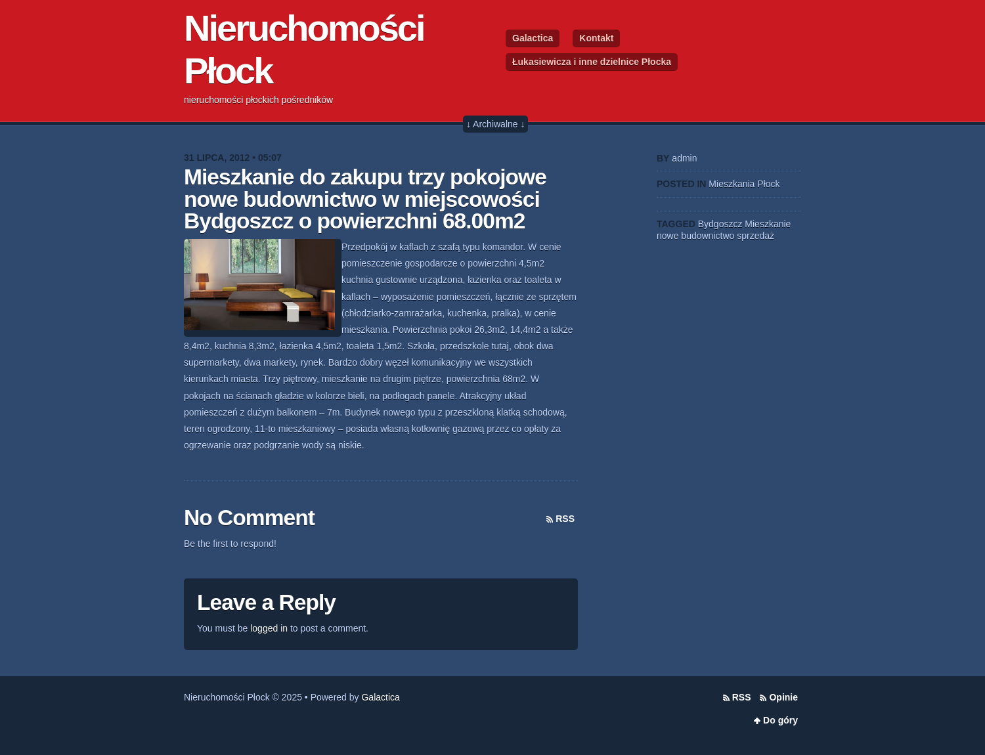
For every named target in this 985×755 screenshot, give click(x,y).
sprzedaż (755, 235)
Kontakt (596, 38)
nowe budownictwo (695, 235)
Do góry (780, 720)
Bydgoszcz (720, 224)
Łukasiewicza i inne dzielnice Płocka (591, 61)
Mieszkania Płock (744, 184)
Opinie (783, 697)
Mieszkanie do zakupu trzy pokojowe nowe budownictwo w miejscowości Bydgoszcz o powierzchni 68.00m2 (365, 199)
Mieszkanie (768, 224)
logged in (269, 628)
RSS (565, 518)
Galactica (532, 38)
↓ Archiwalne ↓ (495, 124)
